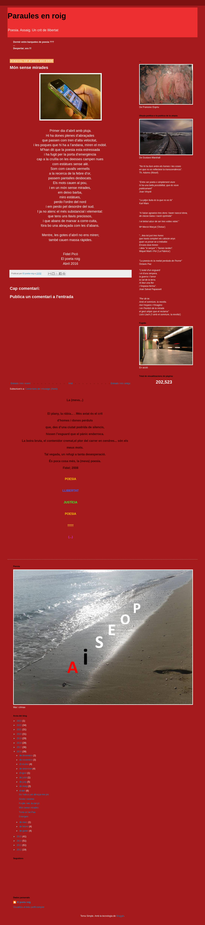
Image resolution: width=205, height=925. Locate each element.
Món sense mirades (29, 807)
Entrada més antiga (120, 383)
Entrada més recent (20, 383)
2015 (19, 836)
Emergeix (23, 816)
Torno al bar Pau (27, 812)
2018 (19, 743)
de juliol (23, 777)
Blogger (120, 916)
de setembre (26, 768)
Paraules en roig (37, 16)
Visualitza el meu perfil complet (28, 907)
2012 (19, 849)
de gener (24, 831)
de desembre (26, 755)
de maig (23, 786)
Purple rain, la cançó (29, 803)
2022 (19, 725)
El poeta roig (24, 902)
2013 (19, 845)
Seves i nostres (26, 799)
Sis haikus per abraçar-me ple (34, 794)
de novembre (26, 760)
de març (23, 822)
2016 (19, 751)
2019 (19, 738)
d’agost (23, 773)
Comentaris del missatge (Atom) (41, 389)
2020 (19, 734)
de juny (23, 782)
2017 (19, 747)
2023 (19, 721)
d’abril (22, 790)
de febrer (24, 826)
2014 (19, 841)
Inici (71, 383)
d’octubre (24, 764)
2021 (19, 729)
